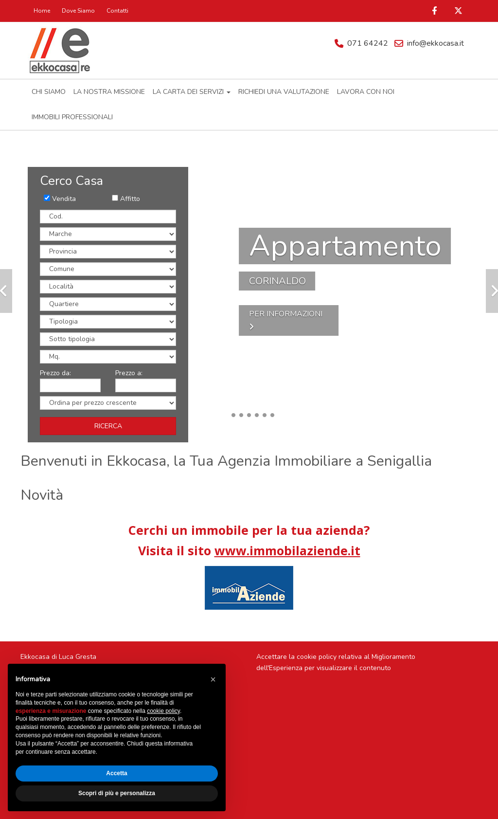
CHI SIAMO (49, 91)
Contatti (117, 11)
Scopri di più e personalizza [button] (116, 793)
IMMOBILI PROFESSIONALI (72, 117)
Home (42, 11)
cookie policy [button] (163, 711)
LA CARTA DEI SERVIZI (192, 91)
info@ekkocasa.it (435, 43)
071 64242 (367, 43)
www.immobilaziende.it (287, 550)
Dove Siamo (78, 11)
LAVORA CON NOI (365, 91)
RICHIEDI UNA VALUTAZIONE (283, 91)
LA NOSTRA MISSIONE (109, 91)
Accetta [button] (116, 773)
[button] (213, 679)
